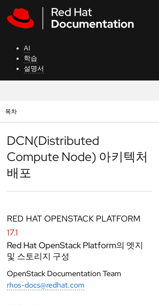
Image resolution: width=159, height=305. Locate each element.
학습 (30, 58)
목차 (12, 111)
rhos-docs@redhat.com (45, 285)
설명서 (34, 68)
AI (27, 48)
